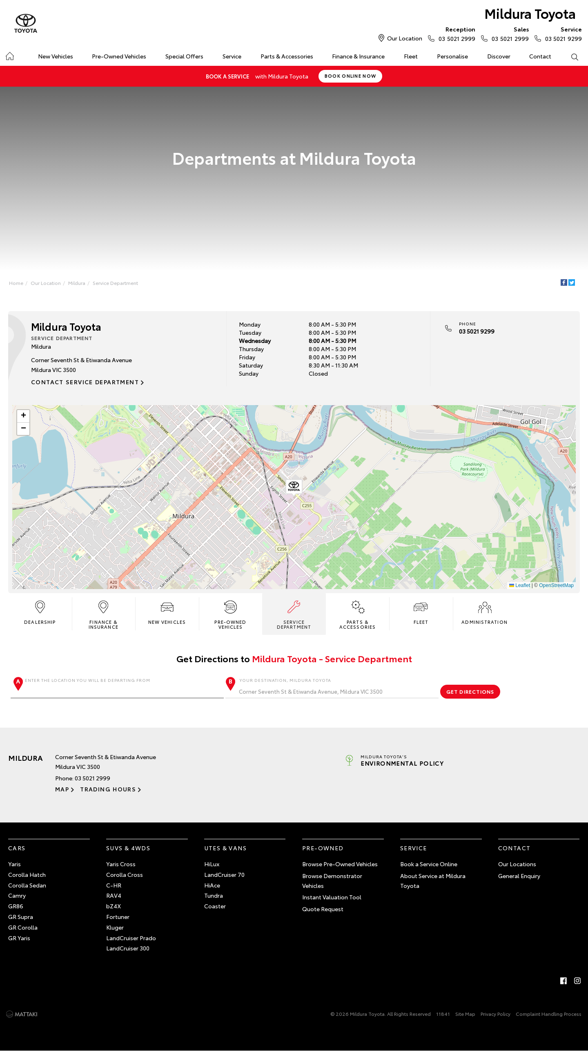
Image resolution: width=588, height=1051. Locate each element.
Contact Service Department (85, 382)
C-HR (113, 885)
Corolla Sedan (27, 885)
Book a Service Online (428, 864)
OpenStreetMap (556, 585)
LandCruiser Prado (131, 938)
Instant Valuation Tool (331, 897)
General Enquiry (519, 876)
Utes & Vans (225, 848)
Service (232, 56)
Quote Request (322, 909)
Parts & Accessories (287, 56)
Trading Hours (108, 789)
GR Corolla (23, 927)
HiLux (211, 864)
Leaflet (519, 585)
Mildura (76, 282)
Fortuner (117, 916)
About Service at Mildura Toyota (433, 881)
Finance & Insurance (358, 56)
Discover (498, 56)
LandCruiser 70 (224, 874)
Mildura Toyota (530, 13)
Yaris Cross (121, 864)
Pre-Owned (323, 848)
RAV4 (113, 895)
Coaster (215, 906)
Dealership (40, 611)
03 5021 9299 (561, 34)
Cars (17, 848)
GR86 (15, 906)
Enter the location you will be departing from (117, 687)
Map (62, 789)
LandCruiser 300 (127, 948)
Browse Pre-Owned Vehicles (340, 864)
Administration (484, 611)
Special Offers (184, 56)
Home (9, 54)
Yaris (14, 864)
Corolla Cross (124, 874)
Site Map (465, 1013)
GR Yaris (19, 938)
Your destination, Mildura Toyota (332, 687)
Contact (540, 56)
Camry (17, 895)
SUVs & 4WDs (128, 848)
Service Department (115, 282)
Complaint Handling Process (548, 1013)
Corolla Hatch (27, 874)
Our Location (404, 38)
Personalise (452, 56)
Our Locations (517, 864)
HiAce (212, 885)
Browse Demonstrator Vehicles (332, 881)
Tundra (213, 895)
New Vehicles (55, 56)
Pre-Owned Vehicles (119, 56)
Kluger (115, 927)
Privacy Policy (495, 1013)
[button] (294, 488)
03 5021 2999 (455, 34)
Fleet (411, 56)
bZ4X (113, 906)
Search (570, 56)
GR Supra (20, 916)
